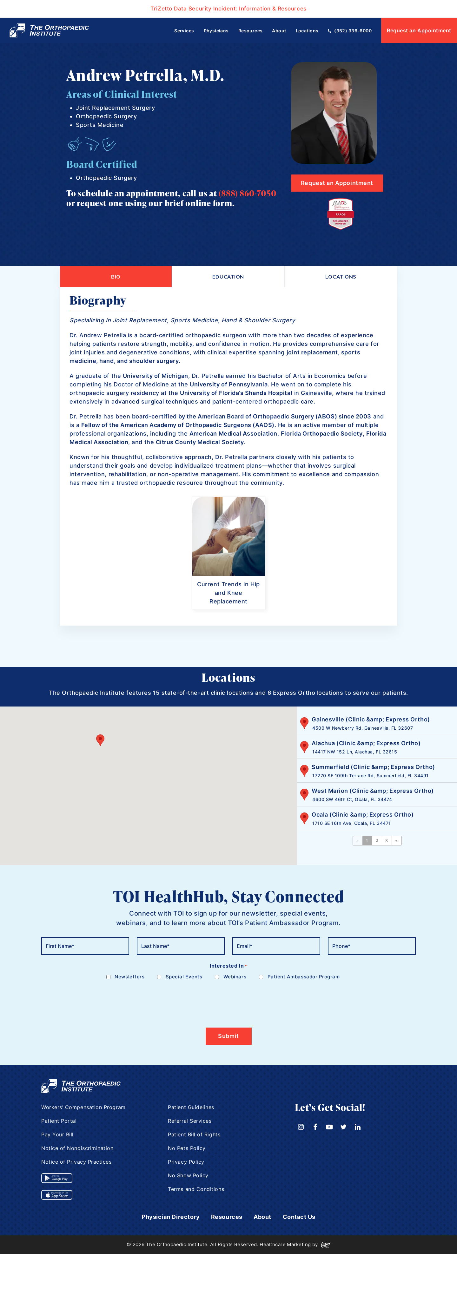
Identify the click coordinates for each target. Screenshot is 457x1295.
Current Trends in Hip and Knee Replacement (228, 593)
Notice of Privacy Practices (76, 1162)
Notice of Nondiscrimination (77, 1149)
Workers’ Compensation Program (83, 1108)
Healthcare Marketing (285, 1245)
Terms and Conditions (196, 1190)
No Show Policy (188, 1176)
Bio (116, 276)
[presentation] (89, 1000)
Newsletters (129, 977)
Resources (226, 1217)
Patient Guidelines (191, 1108)
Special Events (184, 977)
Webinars (234, 977)
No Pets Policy (187, 1149)
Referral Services (189, 1121)
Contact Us (299, 1217)
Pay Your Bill (57, 1135)
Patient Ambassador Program (304, 977)
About (262, 1217)
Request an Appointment (419, 30)
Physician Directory (171, 1217)
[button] (100, 740)
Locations (340, 276)
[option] (228, 553)
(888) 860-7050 (247, 193)
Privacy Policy (186, 1162)
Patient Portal (59, 1121)
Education (228, 276)
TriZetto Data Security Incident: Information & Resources (228, 8)
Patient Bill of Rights (194, 1135)
